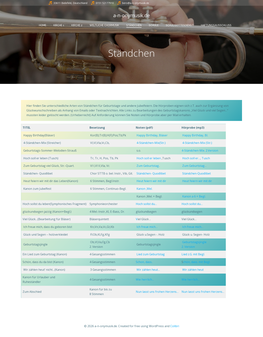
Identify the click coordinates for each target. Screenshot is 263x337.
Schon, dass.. (144, 262)
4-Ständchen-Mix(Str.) (151, 143)
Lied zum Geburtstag (151, 255)
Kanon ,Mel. (145, 189)
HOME (42, 25)
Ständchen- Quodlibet (151, 174)
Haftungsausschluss (216, 25)
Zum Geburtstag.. (148, 166)
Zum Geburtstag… (194, 166)
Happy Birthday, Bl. (195, 135)
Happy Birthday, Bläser (152, 135)
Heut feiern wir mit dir (151, 181)
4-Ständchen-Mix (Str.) (197, 143)
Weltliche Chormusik (104, 25)
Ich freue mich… (147, 227)
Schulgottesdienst (180, 25)
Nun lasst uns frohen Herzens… (157, 292)
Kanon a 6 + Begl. (194, 197)
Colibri (174, 326)
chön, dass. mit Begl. (196, 262)
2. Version (188, 247)
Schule (154, 25)
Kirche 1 (58, 25)
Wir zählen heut (193, 270)
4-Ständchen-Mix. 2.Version (200, 151)
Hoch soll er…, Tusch (196, 158)
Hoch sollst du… (146, 204)
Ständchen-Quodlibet (196, 174)
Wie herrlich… (145, 280)
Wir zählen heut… (148, 270)
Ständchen (134, 25)
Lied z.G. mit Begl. (193, 255)
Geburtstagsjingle (194, 242)
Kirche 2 (76, 25)
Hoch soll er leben (149, 158)
